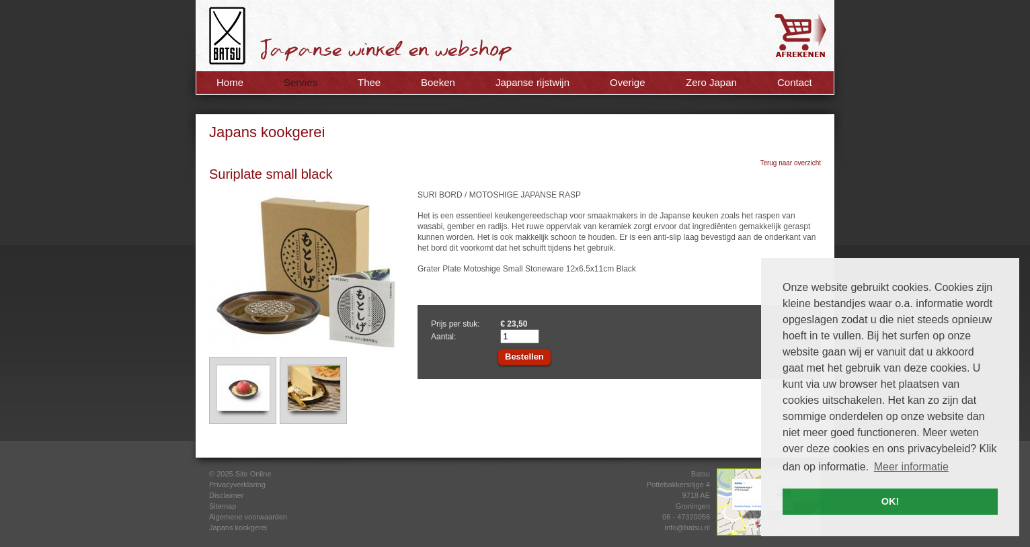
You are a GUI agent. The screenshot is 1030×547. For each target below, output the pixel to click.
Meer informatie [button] (911, 466)
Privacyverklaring (237, 484)
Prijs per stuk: (455, 324)
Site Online (253, 474)
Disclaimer (226, 495)
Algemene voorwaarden (248, 517)
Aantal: (443, 336)
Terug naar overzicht (790, 163)
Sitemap (222, 506)
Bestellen (524, 356)
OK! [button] (890, 501)
